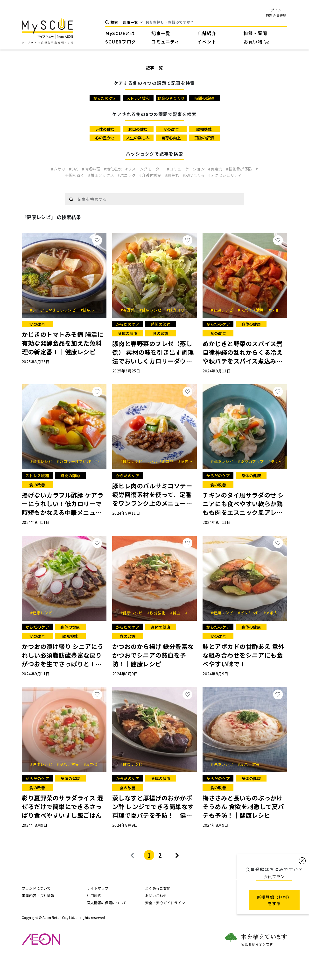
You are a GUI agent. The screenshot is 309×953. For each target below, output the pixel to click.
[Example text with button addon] (159, 199)
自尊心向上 (171, 138)
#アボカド (274, 613)
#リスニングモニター (144, 169)
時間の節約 (204, 98)
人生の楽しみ (138, 138)
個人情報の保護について (106, 902)
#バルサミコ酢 (162, 461)
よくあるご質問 (157, 888)
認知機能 (204, 129)
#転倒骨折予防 (239, 169)
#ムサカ (58, 169)
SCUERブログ (120, 41)
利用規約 (94, 895)
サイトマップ (97, 888)
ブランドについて (36, 888)
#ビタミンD (250, 613)
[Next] (177, 855)
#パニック (127, 175)
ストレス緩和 (138, 98)
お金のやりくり (171, 98)
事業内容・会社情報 (38, 895)
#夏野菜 (91, 764)
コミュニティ (165, 41)
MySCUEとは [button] (120, 33)
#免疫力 (216, 169)
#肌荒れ (172, 175)
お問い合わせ (156, 895)
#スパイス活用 (252, 310)
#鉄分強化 (158, 613)
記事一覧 (160, 33)
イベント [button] (206, 41)
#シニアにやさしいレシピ (54, 310)
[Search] (216, 22)
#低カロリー (179, 310)
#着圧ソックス (101, 175)
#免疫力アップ (252, 461)
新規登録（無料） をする (274, 900)
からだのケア (105, 98)
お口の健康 (138, 129)
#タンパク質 (281, 461)
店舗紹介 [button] (206, 33)
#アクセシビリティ (225, 175)
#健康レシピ (93, 310)
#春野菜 (129, 310)
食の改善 (171, 129)
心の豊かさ (105, 138)
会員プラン (274, 876)
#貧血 (177, 613)
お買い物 (256, 41)
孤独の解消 (204, 138)
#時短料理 (91, 169)
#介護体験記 (150, 175)
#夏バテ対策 (69, 764)
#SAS (74, 169)
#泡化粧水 (113, 169)
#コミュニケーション (186, 169)
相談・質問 (255, 33)
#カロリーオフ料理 (75, 461)
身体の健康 (105, 129)
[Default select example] (134, 22)
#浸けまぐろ (194, 175)
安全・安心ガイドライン (165, 902)
